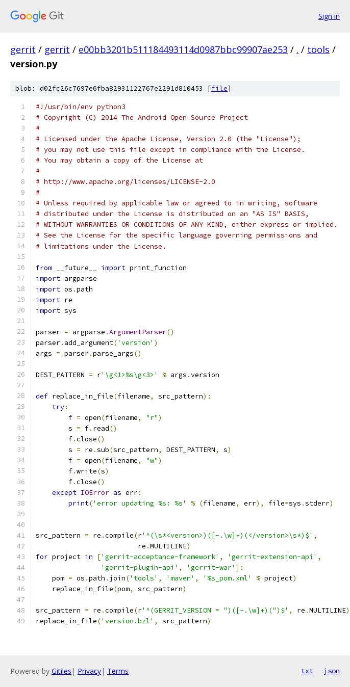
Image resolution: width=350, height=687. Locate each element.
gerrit (23, 49)
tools (318, 49)
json (331, 670)
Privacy (89, 671)
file (219, 88)
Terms (118, 671)
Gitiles (61, 671)
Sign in (329, 16)
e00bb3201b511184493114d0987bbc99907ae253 (183, 49)
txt (307, 670)
